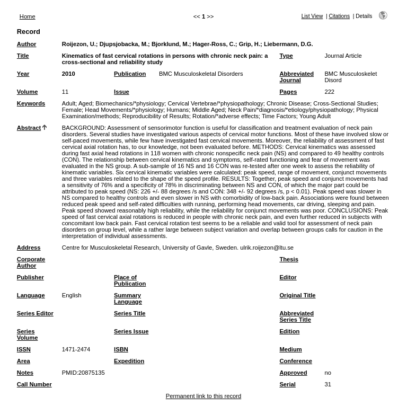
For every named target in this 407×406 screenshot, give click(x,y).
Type (286, 55)
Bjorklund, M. (170, 44)
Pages (288, 92)
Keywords (31, 103)
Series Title (130, 313)
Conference (295, 361)
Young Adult (315, 116)
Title (23, 55)
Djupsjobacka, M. (124, 44)
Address (29, 247)
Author (27, 44)
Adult (69, 103)
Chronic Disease (288, 103)
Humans (178, 110)
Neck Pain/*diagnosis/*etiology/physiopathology (290, 110)
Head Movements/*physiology (124, 110)
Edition (289, 331)
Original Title (297, 295)
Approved (293, 372)
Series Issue (131, 331)
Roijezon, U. (79, 44)
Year (23, 73)
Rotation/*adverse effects (225, 116)
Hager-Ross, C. (214, 44)
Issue (121, 92)
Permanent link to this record (203, 396)
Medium (290, 349)
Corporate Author (31, 262)
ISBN (121, 349)
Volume (27, 92)
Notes (25, 372)
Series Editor (35, 313)
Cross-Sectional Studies (344, 103)
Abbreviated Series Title (296, 316)
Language (31, 295)
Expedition (129, 361)
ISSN (24, 349)
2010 (68, 73)
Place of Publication (130, 280)
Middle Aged (208, 110)
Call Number (34, 384)
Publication (130, 73)
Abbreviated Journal (296, 76)
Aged (85, 103)
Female (72, 110)
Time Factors (279, 116)
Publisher (30, 277)
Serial (287, 384)
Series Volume (27, 334)
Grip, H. (249, 44)
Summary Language (128, 298)
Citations (339, 16)
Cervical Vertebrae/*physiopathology (215, 103)
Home (28, 16)
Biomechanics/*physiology (129, 103)
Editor (287, 277)
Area (23, 361)
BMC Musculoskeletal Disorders (201, 73)
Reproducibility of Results (155, 116)
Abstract (29, 128)
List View (312, 16)
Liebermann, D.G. (288, 44)
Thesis (288, 259)
